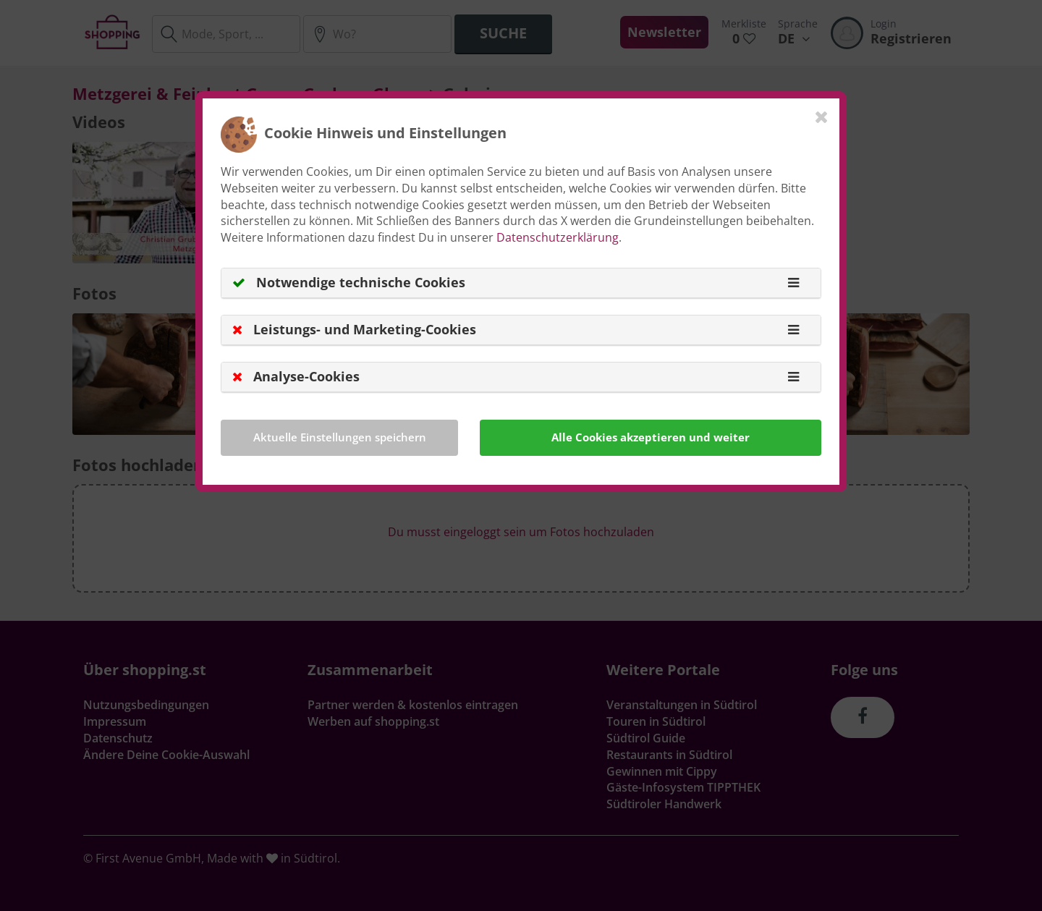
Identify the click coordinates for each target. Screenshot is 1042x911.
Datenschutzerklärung (557, 237)
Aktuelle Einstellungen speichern (339, 437)
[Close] (822, 116)
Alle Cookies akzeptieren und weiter (650, 437)
